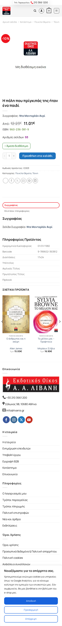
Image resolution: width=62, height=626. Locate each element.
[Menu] (56, 10)
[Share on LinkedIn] (35, 180)
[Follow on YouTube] (29, 419)
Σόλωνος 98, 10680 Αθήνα (21, 404)
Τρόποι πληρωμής (13, 506)
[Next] (59, 328)
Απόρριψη (31, 618)
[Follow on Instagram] (13, 419)
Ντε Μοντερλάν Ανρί (32, 116)
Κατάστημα (25, 21)
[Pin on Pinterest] (29, 180)
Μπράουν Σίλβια (46, 348)
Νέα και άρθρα (11, 519)
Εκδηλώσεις (9, 525)
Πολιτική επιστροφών (15, 513)
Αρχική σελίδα (10, 21)
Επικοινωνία (10, 474)
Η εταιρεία (9, 442)
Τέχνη (56, 21)
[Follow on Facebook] (6, 419)
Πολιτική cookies (12, 558)
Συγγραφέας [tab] (11, 205)
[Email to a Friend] (23, 180)
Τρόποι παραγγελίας (15, 500)
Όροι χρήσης (10, 545)
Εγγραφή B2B (10, 461)
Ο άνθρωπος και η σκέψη (15, 340)
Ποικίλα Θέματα (42, 21)
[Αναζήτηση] (35, 11)
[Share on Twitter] (17, 180)
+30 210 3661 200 (16, 397)
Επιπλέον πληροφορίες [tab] (17, 210)
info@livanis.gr (15, 410)
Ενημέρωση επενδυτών (16, 448)
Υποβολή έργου (11, 455)
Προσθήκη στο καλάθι (37, 156)
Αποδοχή (31, 600)
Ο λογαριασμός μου (14, 493)
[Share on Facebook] (11, 180)
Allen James (16, 348)
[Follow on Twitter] (21, 419)
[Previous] (2, 328)
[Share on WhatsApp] (5, 180)
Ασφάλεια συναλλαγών (16, 564)
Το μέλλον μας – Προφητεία (46, 340)
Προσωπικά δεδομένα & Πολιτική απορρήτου (29, 551)
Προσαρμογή (31, 609)
